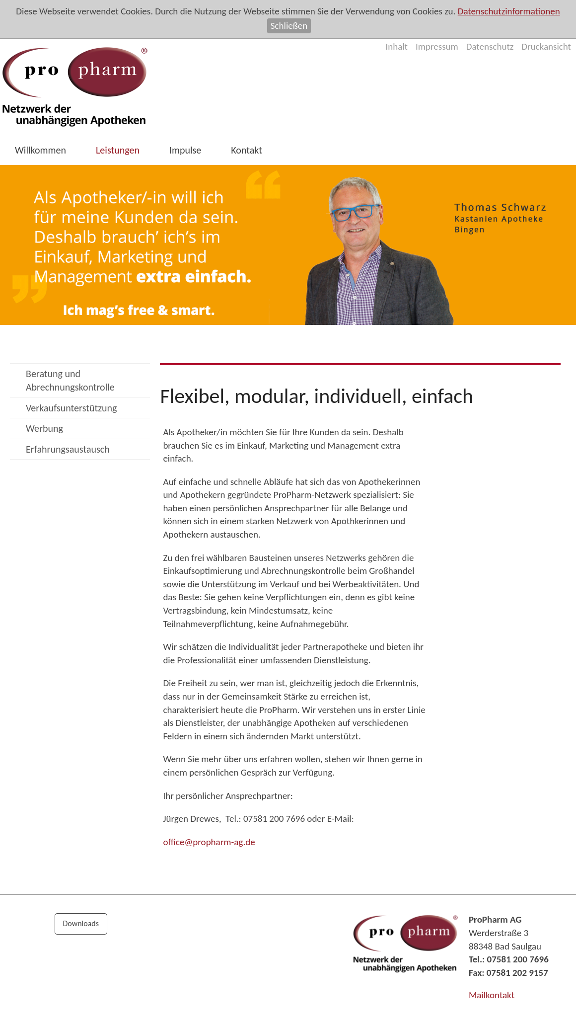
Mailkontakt (491, 995)
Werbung (44, 428)
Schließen (289, 25)
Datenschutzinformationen (509, 11)
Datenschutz (490, 46)
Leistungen (118, 150)
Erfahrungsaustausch (68, 449)
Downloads (81, 923)
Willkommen (40, 150)
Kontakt (246, 150)
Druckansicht (546, 46)
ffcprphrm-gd (209, 842)
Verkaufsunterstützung (71, 408)
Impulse (185, 150)
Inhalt (396, 46)
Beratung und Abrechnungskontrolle (70, 380)
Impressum (437, 46)
